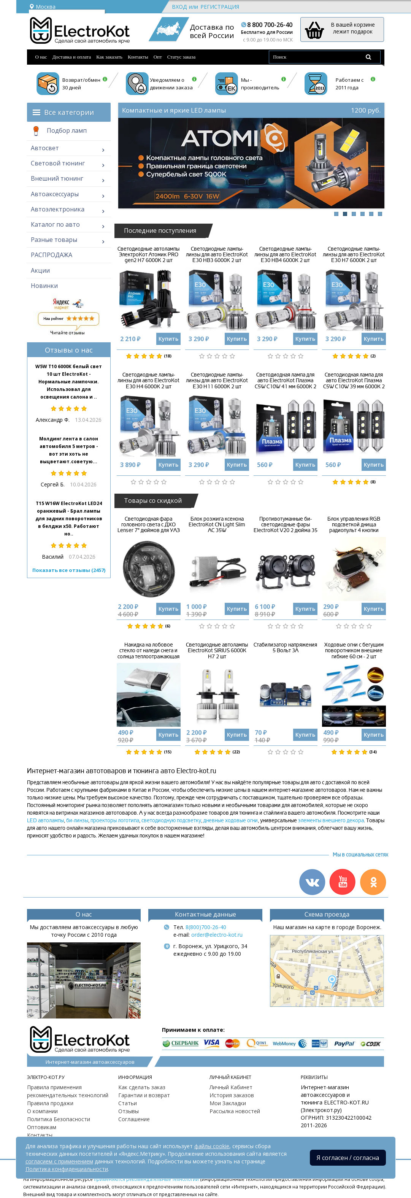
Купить (168, 338)
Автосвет (45, 148)
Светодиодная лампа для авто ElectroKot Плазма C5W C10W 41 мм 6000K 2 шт (285, 384)
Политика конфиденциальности (66, 1169)
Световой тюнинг (58, 163)
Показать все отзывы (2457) (68, 570)
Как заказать (109, 57)
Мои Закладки (227, 1103)
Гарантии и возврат (144, 1095)
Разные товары (54, 239)
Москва (42, 6)
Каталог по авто (55, 224)
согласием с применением (59, 1161)
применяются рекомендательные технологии (146, 1179)
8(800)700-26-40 (206, 927)
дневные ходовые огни (230, 820)
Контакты (138, 57)
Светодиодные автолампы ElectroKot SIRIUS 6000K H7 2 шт (217, 651)
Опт (158, 57)
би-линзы (77, 820)
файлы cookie (211, 1146)
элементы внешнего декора (331, 820)
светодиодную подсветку (171, 820)
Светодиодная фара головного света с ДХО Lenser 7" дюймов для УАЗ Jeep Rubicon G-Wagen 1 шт (148, 528)
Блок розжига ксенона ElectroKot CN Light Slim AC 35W (217, 525)
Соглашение (134, 1119)
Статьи (127, 1103)
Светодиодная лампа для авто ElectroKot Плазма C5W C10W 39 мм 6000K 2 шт (354, 384)
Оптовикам (41, 1127)
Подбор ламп (59, 131)
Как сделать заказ (141, 1087)
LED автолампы (45, 820)
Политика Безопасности (58, 1119)
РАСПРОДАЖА (51, 255)
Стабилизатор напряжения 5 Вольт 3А (285, 648)
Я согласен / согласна (348, 1158)
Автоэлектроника (57, 209)
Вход (179, 6)
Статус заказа (181, 57)
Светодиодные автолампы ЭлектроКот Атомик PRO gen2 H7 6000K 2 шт (148, 255)
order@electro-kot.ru (217, 934)
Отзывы (128, 1111)
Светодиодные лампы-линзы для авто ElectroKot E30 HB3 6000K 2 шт (217, 255)
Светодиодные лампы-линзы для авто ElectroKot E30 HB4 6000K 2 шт (285, 255)
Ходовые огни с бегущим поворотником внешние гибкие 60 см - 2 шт (354, 651)
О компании (42, 1111)
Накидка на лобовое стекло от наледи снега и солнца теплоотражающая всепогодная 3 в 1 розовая (148, 654)
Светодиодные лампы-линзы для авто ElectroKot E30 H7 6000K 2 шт (354, 255)
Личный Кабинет (230, 1087)
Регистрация (219, 6)
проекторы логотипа (114, 820)
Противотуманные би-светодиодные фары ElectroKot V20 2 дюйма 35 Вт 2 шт (285, 528)
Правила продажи (50, 1103)
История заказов (231, 1095)
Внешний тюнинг (57, 178)
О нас (41, 57)
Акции (40, 270)
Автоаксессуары (55, 194)
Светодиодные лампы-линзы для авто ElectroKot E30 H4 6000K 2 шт (148, 381)
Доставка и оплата (71, 57)
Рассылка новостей (234, 1111)
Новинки (44, 285)
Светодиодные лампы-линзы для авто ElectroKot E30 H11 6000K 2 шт (217, 381)
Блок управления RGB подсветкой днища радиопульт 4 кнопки (353, 525)
